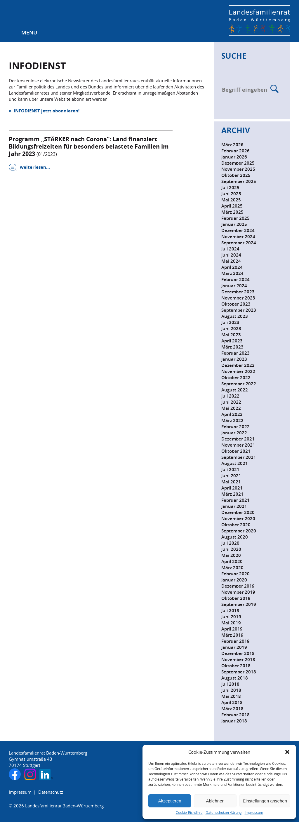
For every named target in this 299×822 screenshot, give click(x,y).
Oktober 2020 (236, 525)
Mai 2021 (231, 482)
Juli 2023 (230, 322)
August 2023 (234, 316)
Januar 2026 (234, 157)
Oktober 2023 (236, 304)
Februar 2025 (235, 218)
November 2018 (238, 659)
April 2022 (232, 414)
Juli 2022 (230, 396)
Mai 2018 (231, 696)
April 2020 (232, 561)
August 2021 (234, 463)
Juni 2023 (231, 328)
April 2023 (232, 341)
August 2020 (234, 537)
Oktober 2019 (236, 598)
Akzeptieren (169, 800)
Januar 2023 (234, 359)
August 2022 (234, 390)
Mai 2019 (231, 623)
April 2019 (232, 629)
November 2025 (238, 169)
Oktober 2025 (236, 175)
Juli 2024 (230, 249)
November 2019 (238, 592)
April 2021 (232, 488)
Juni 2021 (231, 476)
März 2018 (232, 709)
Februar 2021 (235, 500)
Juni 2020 (231, 549)
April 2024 (232, 267)
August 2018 (234, 678)
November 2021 (238, 445)
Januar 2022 (234, 433)
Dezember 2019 (238, 586)
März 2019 (232, 635)
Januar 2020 (234, 580)
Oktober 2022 (236, 378)
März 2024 (232, 273)
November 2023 (238, 298)
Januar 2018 (234, 721)
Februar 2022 (235, 427)
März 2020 (232, 568)
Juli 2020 (230, 543)
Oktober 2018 (236, 666)
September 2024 (238, 243)
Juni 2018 (231, 690)
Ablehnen (215, 800)
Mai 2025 (231, 200)
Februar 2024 (235, 279)
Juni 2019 (231, 617)
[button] (287, 752)
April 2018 (232, 702)
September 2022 (238, 384)
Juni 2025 (231, 194)
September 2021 (238, 457)
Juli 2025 (230, 187)
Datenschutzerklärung (224, 812)
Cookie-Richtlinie (189, 812)
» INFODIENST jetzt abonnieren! (44, 111)
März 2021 (232, 494)
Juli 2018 (230, 684)
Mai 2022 (231, 408)
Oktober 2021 (236, 451)
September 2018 (238, 672)
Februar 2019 (235, 641)
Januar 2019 (234, 647)
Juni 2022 (231, 402)
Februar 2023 (235, 353)
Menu (29, 32)
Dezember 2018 (238, 653)
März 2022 (232, 420)
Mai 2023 (231, 335)
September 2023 (238, 310)
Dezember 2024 (238, 230)
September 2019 (238, 604)
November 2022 (238, 371)
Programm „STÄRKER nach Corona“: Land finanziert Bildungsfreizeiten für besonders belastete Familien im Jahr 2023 (89, 146)
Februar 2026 (235, 151)
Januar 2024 (234, 286)
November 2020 (238, 519)
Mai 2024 (231, 261)
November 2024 (238, 237)
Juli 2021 (230, 469)
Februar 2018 (235, 715)
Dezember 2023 (238, 292)
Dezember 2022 (238, 365)
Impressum (254, 812)
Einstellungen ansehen (265, 800)
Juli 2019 (230, 610)
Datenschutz (50, 792)
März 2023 (232, 347)
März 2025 (232, 212)
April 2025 (232, 206)
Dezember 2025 (238, 163)
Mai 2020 (231, 555)
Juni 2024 (231, 255)
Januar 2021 (234, 506)
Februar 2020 (235, 574)
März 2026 (232, 145)
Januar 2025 (234, 224)
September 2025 (238, 181)
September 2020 (238, 531)
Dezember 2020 (238, 512)
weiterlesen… (35, 167)
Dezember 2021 (238, 439)
